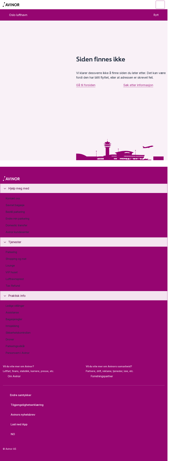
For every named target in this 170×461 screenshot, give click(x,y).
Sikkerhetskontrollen (18, 332)
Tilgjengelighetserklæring (24, 404)
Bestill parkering (15, 212)
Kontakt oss (13, 198)
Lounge (10, 265)
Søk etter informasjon (138, 85)
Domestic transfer (16, 225)
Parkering (11, 252)
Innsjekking (12, 326)
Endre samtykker (18, 395)
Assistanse (12, 312)
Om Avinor (12, 377)
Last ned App (16, 424)
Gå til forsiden (85, 85)
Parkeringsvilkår (15, 346)
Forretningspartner (99, 377)
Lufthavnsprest (15, 279)
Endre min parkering (17, 218)
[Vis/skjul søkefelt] (141, 4)
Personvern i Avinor (17, 352)
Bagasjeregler (14, 319)
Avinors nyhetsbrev (20, 414)
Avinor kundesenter (17, 232)
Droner (10, 339)
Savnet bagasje (15, 205)
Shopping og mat (16, 258)
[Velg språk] (11, 434)
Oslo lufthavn (15, 15)
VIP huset (12, 272)
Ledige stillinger (15, 305)
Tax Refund (13, 285)
